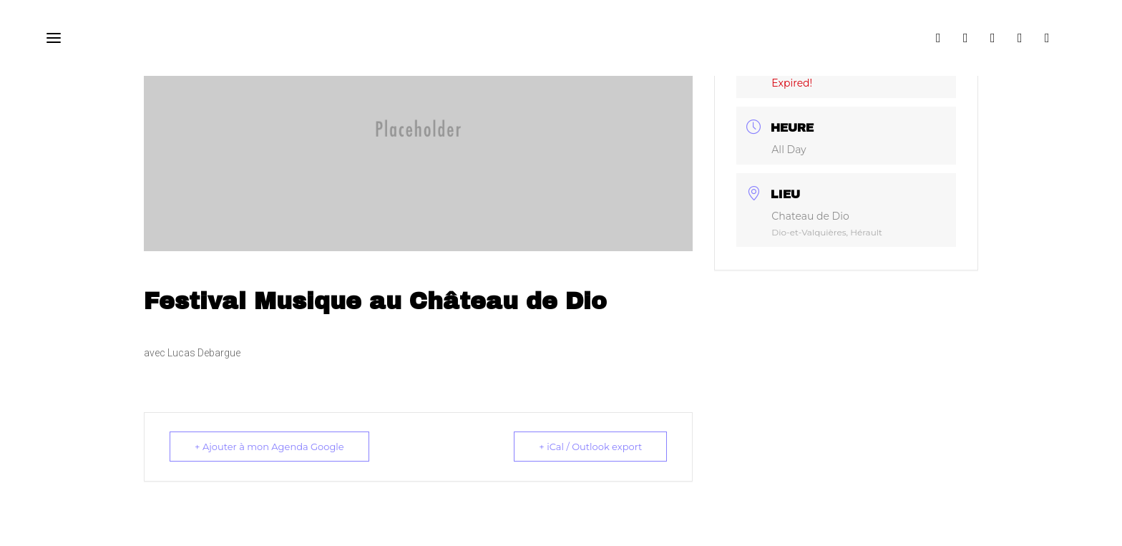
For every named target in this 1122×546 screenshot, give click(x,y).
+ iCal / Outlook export (590, 446)
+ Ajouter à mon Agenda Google (269, 446)
